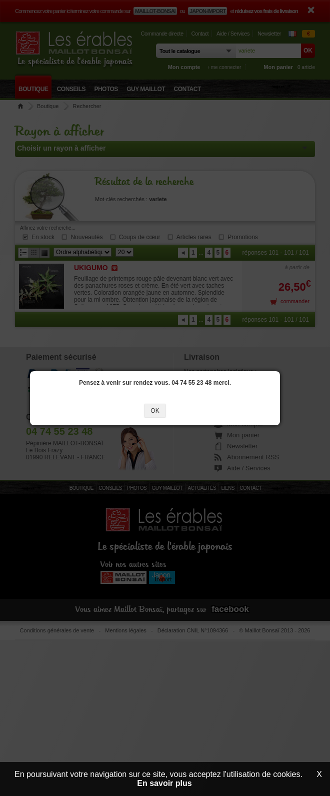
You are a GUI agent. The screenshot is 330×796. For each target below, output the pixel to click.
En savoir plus (164, 783)
